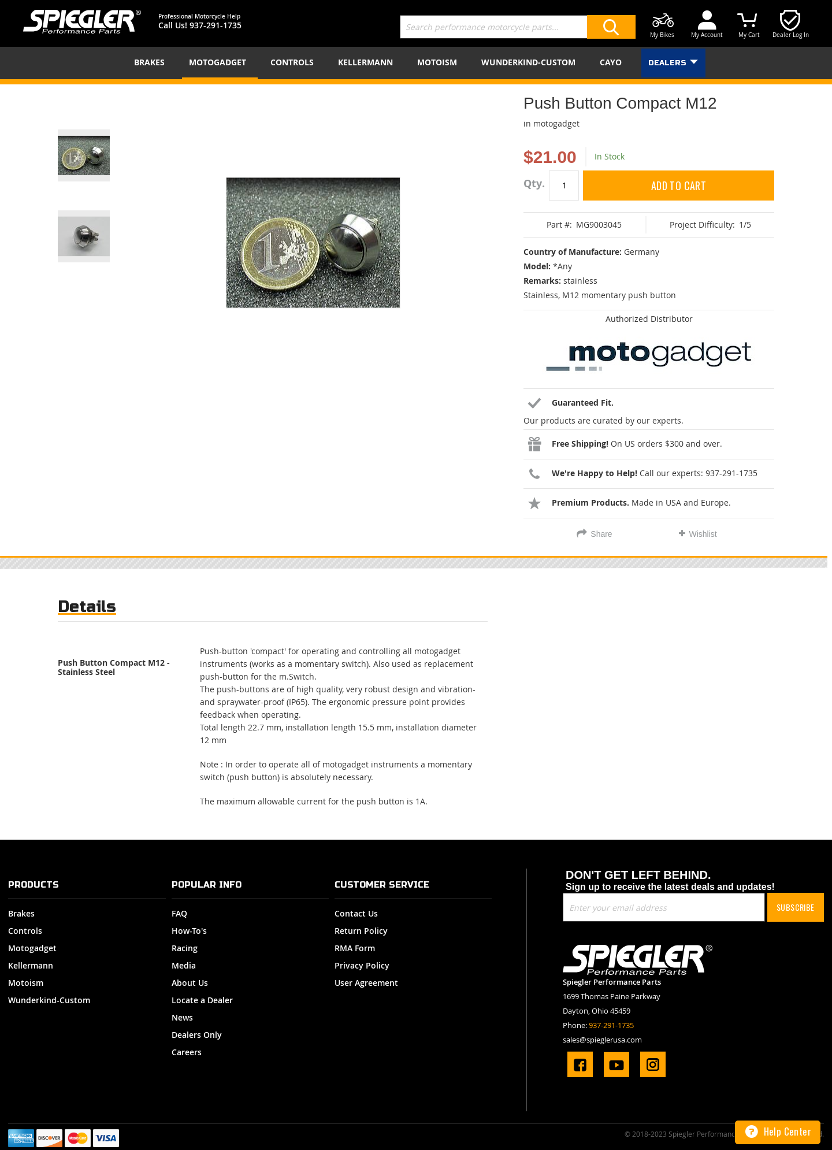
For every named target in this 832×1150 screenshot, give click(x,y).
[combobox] (518, 27)
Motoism (25, 982)
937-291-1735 (216, 25)
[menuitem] (151, 62)
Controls (25, 930)
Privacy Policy (362, 965)
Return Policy (361, 930)
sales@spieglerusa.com (602, 1039)
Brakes (21, 913)
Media (184, 965)
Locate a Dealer (202, 1000)
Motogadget (32, 948)
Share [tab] (601, 534)
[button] (98, 141)
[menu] (416, 63)
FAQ (179, 913)
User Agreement (366, 982)
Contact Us (356, 913)
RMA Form (355, 948)
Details (87, 606)
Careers (187, 1052)
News (182, 1017)
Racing (185, 948)
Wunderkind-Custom (49, 1000)
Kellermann (30, 965)
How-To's (189, 930)
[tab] (87, 609)
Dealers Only (197, 1034)
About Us (190, 982)
